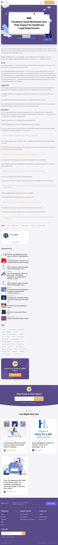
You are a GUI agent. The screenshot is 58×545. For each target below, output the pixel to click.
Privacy (15, 349)
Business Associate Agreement (9, 334)
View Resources (15, 375)
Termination (21, 351)
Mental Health (18, 346)
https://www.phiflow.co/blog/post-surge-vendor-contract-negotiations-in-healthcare (24, 171)
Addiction (4, 329)
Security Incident (6, 351)
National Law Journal (7, 349)
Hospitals (33, 225)
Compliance (21, 334)
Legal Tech (10, 346)
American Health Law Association (16, 329)
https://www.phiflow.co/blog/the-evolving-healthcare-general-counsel (21, 135)
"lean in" (38, 59)
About (2, 524)
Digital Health (5, 339)
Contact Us (49, 2)
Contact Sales (51, 503)
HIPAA (13, 344)
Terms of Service (24, 514)
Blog (2, 522)
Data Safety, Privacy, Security (27, 519)
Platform (3, 516)
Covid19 (7, 225)
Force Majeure (16, 341)
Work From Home (41, 225)
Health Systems (25, 225)
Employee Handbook (6, 341)
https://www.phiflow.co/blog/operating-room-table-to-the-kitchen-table (21, 154)
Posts (29, 18)
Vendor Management (7, 354)
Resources (3, 519)
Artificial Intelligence (7, 332)
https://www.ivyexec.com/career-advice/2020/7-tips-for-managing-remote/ (22, 202)
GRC (23, 341)
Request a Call (42, 519)
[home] (5, 2)
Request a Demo (43, 516)
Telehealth (14, 351)
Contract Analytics (6, 337)
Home (2, 514)
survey (13, 65)
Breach (15, 332)
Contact (41, 514)
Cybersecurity (21, 337)
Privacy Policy (23, 516)
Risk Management (23, 349)
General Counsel (15, 225)
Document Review (14, 339)
